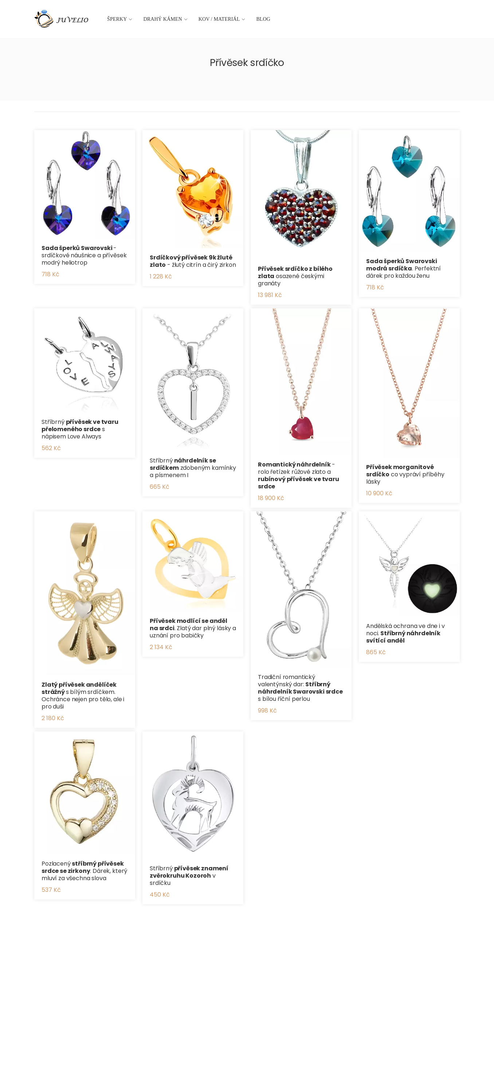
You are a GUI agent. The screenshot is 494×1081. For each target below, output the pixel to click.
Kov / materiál (219, 19)
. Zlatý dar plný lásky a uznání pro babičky (193, 628)
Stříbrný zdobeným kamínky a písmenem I (193, 467)
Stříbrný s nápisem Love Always (80, 429)
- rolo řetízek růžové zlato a (298, 475)
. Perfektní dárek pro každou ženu (403, 268)
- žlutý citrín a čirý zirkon (193, 261)
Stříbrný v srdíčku (189, 875)
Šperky (117, 19)
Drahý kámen (163, 19)
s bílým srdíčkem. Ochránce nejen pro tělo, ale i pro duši (83, 695)
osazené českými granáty (295, 276)
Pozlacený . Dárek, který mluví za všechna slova (84, 870)
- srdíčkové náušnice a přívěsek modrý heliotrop (84, 255)
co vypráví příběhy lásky (405, 474)
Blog (263, 19)
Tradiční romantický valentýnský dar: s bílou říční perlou (300, 688)
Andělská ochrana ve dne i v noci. (405, 633)
